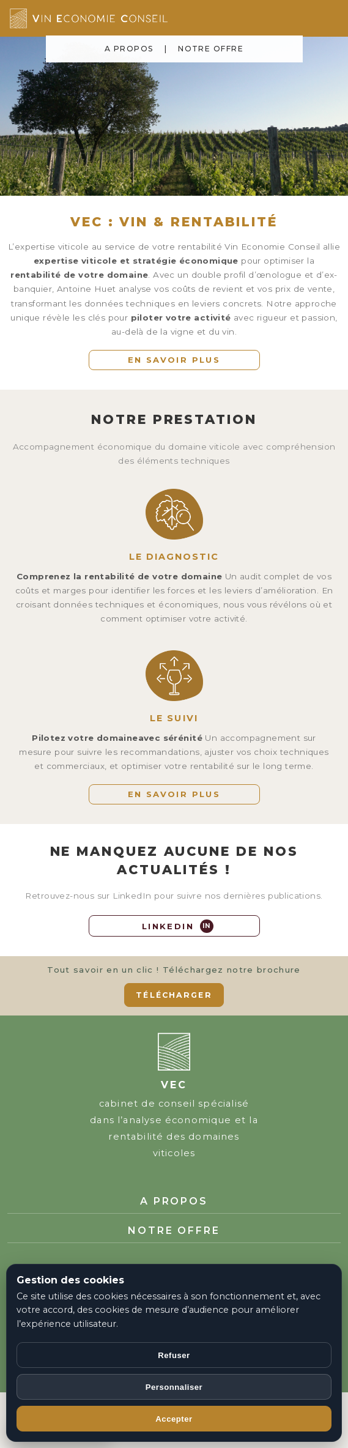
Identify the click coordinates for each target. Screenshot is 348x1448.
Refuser (174, 1355)
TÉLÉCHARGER (174, 995)
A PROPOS (129, 48)
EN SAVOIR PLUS (174, 360)
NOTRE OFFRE (210, 48)
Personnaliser (174, 1387)
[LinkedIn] (174, 926)
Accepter (173, 1419)
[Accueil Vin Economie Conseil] (126, 18)
